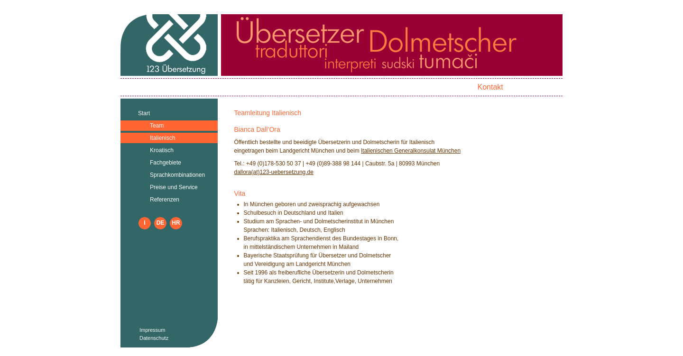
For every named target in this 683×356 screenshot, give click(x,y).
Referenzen (164, 199)
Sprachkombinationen (177, 175)
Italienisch (162, 138)
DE (161, 222)
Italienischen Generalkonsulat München (411, 150)
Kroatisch (162, 150)
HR (176, 222)
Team (157, 125)
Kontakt (490, 87)
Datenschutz (153, 338)
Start (144, 113)
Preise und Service (174, 187)
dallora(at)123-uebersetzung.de (274, 172)
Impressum (152, 330)
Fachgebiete (165, 162)
